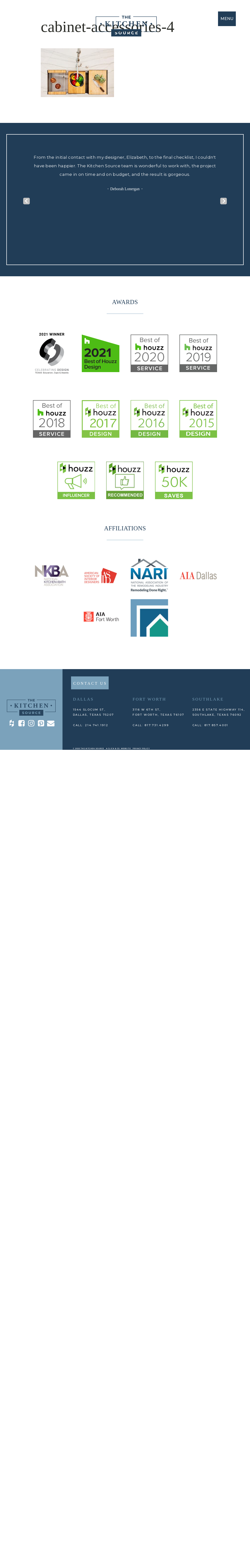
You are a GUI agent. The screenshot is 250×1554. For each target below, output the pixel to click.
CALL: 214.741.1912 (90, 725)
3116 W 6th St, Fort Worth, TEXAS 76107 (158, 712)
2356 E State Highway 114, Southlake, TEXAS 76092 (218, 712)
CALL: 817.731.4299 (151, 725)
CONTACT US (90, 683)
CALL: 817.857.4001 (210, 725)
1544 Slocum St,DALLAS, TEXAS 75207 (93, 712)
